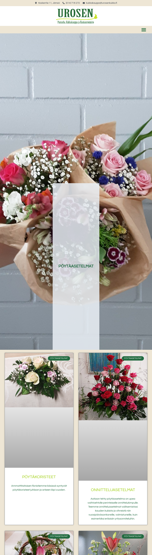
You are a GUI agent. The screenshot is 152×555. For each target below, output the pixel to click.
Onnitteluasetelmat (113, 490)
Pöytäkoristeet (39, 477)
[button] (143, 29)
